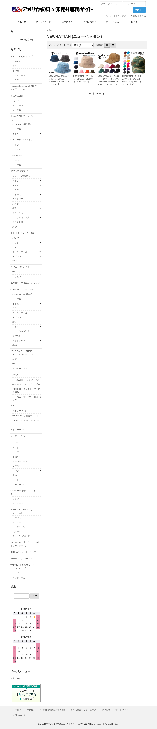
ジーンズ (16, 160)
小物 (14, 345)
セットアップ (18, 75)
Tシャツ (16, 61)
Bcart (117, 724)
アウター (16, 80)
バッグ (15, 204)
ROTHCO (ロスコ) (19, 171)
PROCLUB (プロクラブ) (21, 56)
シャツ (15, 144)
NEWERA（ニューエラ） (22, 558)
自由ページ (15, 678)
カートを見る (112, 22)
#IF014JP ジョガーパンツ (25, 415)
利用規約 (106, 710)
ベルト (15, 480)
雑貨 (14, 227)
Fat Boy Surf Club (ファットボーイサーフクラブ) (25, 544)
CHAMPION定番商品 (22, 124)
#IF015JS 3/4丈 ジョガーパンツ (27, 422)
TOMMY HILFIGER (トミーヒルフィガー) (22, 567)
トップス (16, 129)
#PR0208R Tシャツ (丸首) (26, 380)
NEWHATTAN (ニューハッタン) (25, 283)
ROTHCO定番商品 (21, 176)
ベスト (15, 447)
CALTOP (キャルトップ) (22, 139)
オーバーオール (19, 252)
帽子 (14, 208)
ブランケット (18, 213)
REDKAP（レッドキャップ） (24, 552)
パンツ (15, 238)
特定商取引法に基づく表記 (53, 710)
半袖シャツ (17, 457)
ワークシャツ (18, 527)
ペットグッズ (18, 340)
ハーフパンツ (18, 484)
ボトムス (16, 133)
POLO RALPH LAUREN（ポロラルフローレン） (22, 353)
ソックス (16, 110)
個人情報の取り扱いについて (84, 710)
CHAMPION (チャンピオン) (22, 118)
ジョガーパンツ (17, 436)
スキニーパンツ (17, 429)
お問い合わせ (89, 22)
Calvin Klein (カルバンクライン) (23, 492)
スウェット (17, 66)
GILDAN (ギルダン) (19, 267)
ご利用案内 (67, 22)
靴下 (14, 359)
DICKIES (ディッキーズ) (22, 233)
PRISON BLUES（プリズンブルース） (22, 511)
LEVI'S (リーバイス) (20, 155)
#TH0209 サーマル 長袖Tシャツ (27, 398)
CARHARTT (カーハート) (22, 289)
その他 (15, 70)
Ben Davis (15, 442)
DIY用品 (16, 336)
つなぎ (15, 242)
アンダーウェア (19, 368)
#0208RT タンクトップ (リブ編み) (26, 390)
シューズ (16, 194)
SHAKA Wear (16, 96)
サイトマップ (121, 710)
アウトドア (17, 199)
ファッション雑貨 (21, 217)
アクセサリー (18, 222)
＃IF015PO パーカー (22, 411)
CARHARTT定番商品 (22, 294)
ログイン (135, 22)
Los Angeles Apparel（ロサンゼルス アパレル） (25, 87)
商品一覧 (21, 22)
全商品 (49, 30)
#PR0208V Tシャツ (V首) (26, 384)
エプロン (16, 256)
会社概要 (16, 710)
